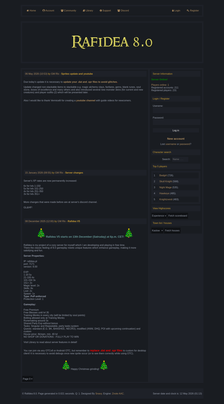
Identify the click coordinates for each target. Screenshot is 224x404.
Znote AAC (118, 393)
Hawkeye (164, 193)
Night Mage (165, 187)
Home (31, 10)
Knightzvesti (165, 199)
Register (193, 10)
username (171, 144)
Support (105, 10)
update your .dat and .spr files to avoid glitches (90, 82)
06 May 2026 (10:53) (36, 74)
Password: (158, 117)
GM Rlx (55, 74)
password (185, 144)
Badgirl (163, 175)
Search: (166, 159)
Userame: (158, 106)
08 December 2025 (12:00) (39, 221)
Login (176, 10)
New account (175, 138)
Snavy (98, 393)
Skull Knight (165, 181)
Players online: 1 (160, 85)
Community (68, 10)
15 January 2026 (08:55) (38, 172)
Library (88, 10)
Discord (123, 10)
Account (48, 10)
